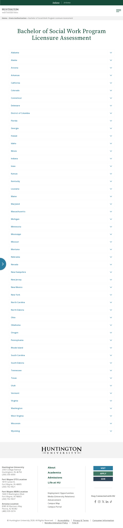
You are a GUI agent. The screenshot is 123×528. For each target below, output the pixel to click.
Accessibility (63, 520)
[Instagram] (99, 501)
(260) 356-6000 (8, 474)
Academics (54, 472)
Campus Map (54, 503)
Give (103, 479)
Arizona (67, 2)
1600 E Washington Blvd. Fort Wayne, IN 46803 (13, 495)
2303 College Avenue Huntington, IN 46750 (12, 470)
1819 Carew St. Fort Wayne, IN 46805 (12, 483)
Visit (103, 468)
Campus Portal (55, 506)
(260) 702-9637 (8, 499)
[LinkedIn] (107, 501)
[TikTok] (110, 501)
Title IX (75, 523)
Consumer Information (103, 520)
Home (4, 18)
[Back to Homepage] (61, 450)
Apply (103, 473)
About (51, 467)
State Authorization (17, 18)
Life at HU (54, 482)
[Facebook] (95, 501)
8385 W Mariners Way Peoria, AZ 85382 (12, 507)
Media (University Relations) (61, 496)
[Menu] (118, 10)
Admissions (55, 477)
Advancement (54, 500)
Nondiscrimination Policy (56, 523)
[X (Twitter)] (103, 501)
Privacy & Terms (81, 520)
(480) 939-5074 (8, 511)
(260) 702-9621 (8, 486)
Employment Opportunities (61, 493)
